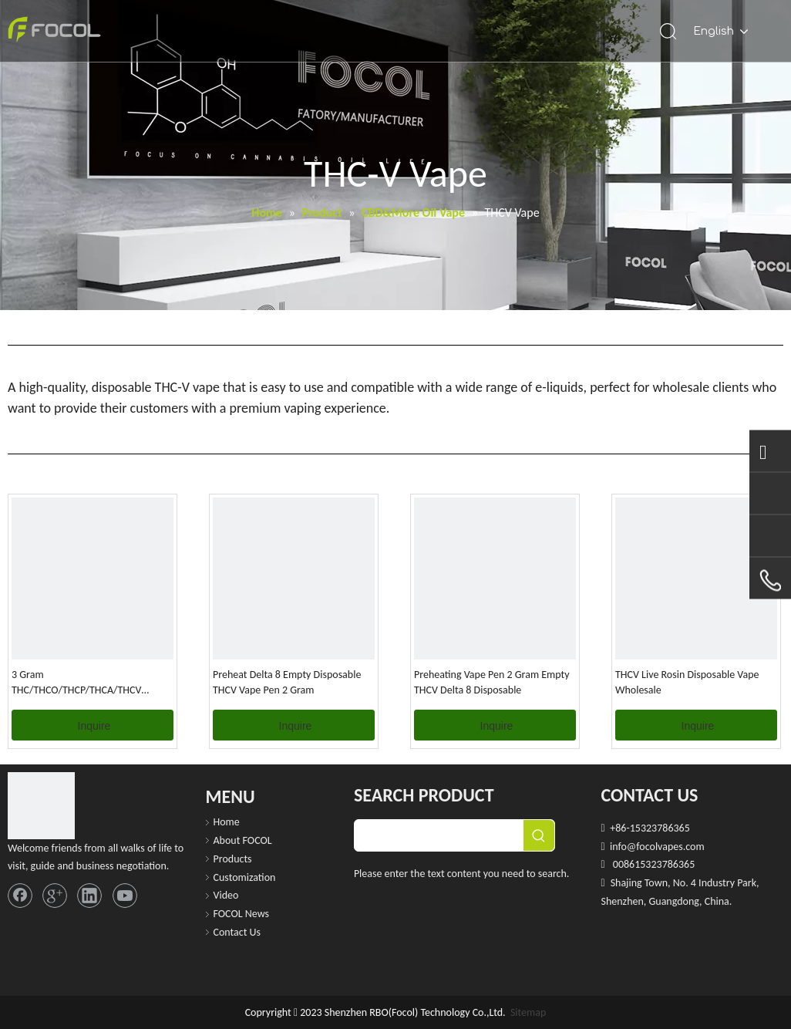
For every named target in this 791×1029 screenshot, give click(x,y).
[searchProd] (439, 835)
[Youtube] (125, 895)
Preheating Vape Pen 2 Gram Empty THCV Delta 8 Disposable (492, 682)
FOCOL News (242, 913)
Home (227, 821)
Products (233, 858)
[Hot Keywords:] (538, 835)
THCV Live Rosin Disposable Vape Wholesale (687, 682)
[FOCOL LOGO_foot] (41, 805)
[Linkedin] (89, 895)
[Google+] (54, 895)
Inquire (94, 726)
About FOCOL (243, 840)
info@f (624, 846)
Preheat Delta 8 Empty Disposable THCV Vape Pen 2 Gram (287, 682)
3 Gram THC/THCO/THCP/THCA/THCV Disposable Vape (76, 683)
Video (226, 895)
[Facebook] (20, 895)
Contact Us (237, 932)
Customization (245, 877)
